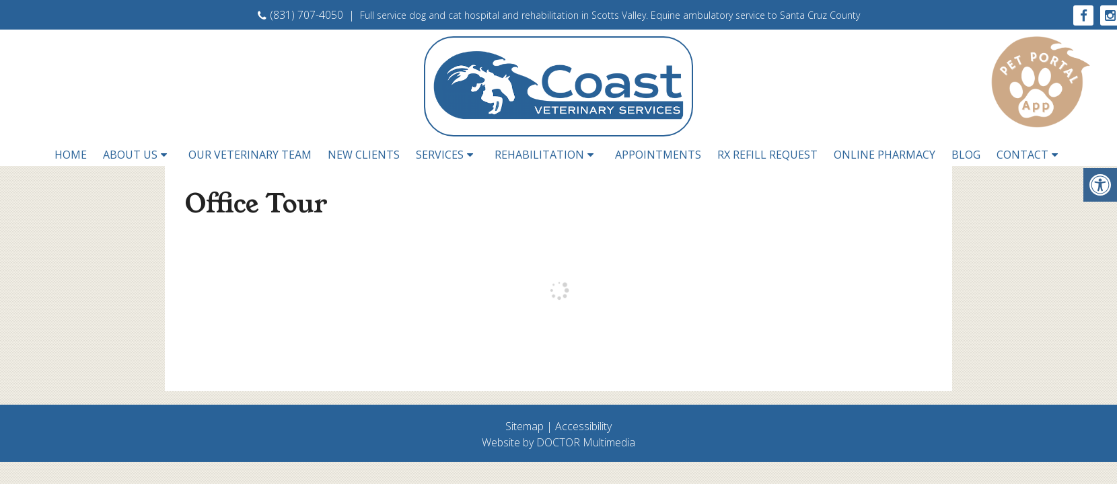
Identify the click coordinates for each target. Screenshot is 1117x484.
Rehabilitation (539, 154)
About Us (130, 154)
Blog (965, 154)
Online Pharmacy (884, 154)
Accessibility (583, 426)
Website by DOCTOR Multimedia (558, 442)
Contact (1022, 154)
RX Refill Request (767, 154)
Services (440, 154)
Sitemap (524, 426)
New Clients (364, 154)
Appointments (658, 154)
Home (71, 154)
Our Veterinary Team (250, 154)
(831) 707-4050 (300, 14)
